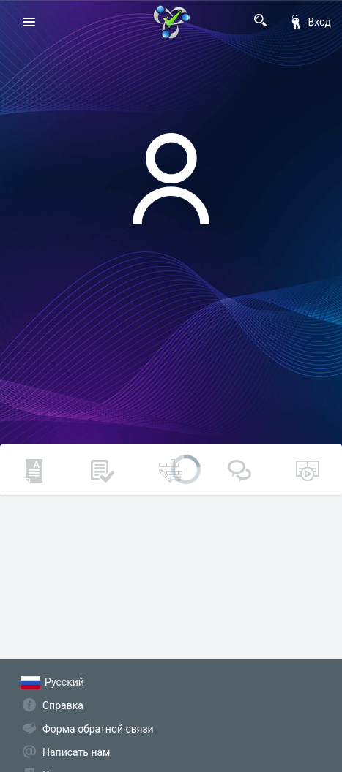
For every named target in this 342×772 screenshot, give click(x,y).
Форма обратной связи (98, 729)
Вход (310, 22)
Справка (62, 705)
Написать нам (76, 752)
